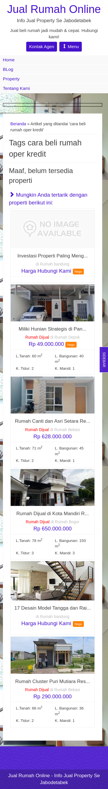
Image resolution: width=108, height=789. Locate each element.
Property (11, 78)
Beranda (18, 124)
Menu (70, 46)
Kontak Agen (41, 46)
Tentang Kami (16, 88)
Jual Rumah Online (54, 9)
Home (9, 59)
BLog (8, 69)
